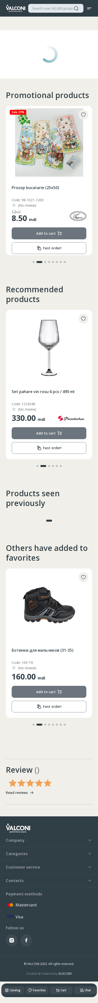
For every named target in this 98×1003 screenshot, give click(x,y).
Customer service (49, 867)
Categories (49, 853)
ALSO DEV (65, 974)
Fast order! (49, 248)
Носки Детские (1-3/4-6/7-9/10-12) (45, 650)
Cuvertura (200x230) (31, 391)
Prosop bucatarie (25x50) (35, 187)
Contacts (49, 880)
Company (49, 840)
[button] (35, 262)
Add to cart (49, 233)
